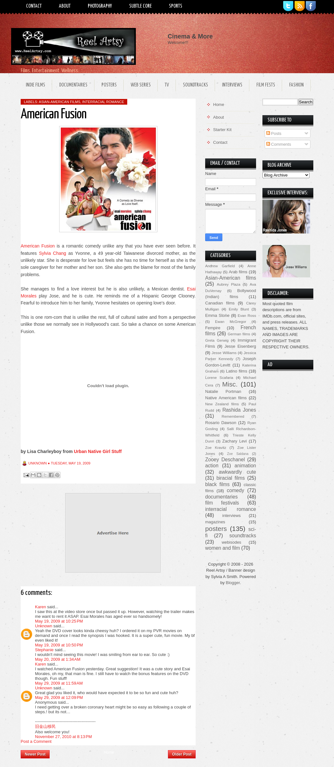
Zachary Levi (234, 441)
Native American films (226, 397)
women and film (222, 548)
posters (216, 528)
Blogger (233, 582)
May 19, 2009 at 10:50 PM (59, 645)
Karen (40, 606)
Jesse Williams (224, 353)
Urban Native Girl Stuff (98, 451)
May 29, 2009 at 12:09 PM (59, 697)
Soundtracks (195, 85)
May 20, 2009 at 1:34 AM (57, 659)
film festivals (222, 503)
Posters (109, 85)
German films (239, 334)
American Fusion (38, 245)
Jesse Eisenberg (240, 346)
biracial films (230, 478)
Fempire (212, 327)
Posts (274, 133)
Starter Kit (222, 129)
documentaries (221, 496)
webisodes (231, 542)
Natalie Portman (223, 391)
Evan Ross (247, 315)
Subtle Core (140, 6)
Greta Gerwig (216, 340)
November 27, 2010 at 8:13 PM (63, 736)
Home (109, 752)
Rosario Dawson (220, 422)
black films (217, 484)
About (65, 6)
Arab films (238, 271)
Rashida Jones (239, 410)
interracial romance (103, 102)
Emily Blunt (239, 309)
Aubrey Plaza (228, 284)
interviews (231, 515)
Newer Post (35, 754)
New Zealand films (222, 404)
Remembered (233, 416)
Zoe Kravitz (215, 447)
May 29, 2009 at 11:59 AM (59, 683)
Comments (278, 144)
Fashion (296, 85)
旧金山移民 (45, 726)
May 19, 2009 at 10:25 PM (59, 621)
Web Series (141, 85)
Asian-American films (59, 102)
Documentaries (73, 85)
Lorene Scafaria (219, 377)
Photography (100, 6)
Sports (175, 6)
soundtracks (242, 535)
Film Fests (265, 85)
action (212, 465)
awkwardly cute (237, 472)
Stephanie (44, 649)
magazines (215, 521)
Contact (34, 6)
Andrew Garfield (220, 266)
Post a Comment (36, 741)
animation (245, 465)
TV (167, 85)
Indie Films (35, 85)
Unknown (43, 626)
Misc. (230, 384)
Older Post (181, 754)
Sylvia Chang (52, 253)
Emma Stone (217, 315)
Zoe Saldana (237, 454)
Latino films (236, 371)
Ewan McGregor (230, 321)
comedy (235, 490)
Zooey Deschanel (225, 459)
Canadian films (220, 303)
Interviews (232, 85)
